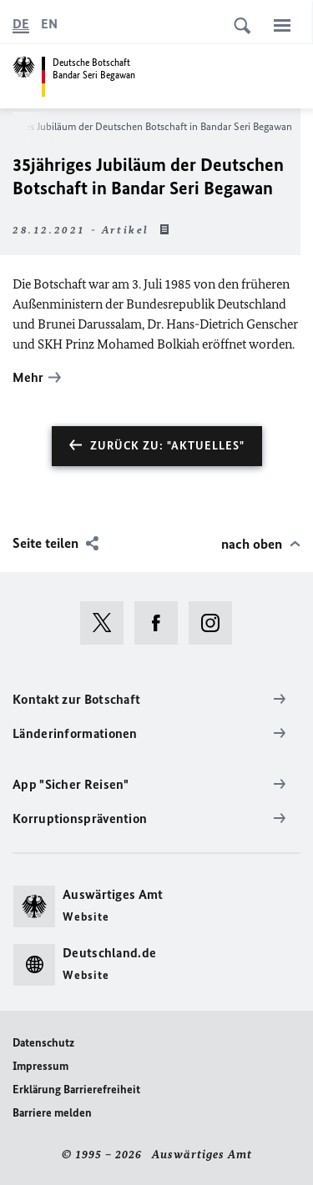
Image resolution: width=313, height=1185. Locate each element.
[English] (49, 24)
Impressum (40, 1066)
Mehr (28, 377)
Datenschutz (43, 1043)
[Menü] (282, 25)
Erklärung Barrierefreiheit (76, 1089)
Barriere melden (52, 1113)
